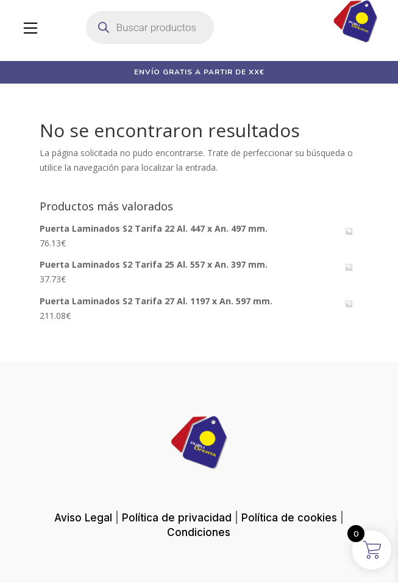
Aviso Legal (83, 518)
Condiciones (198, 532)
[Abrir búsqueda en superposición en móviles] (150, 27)
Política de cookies (289, 518)
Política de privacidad (177, 518)
